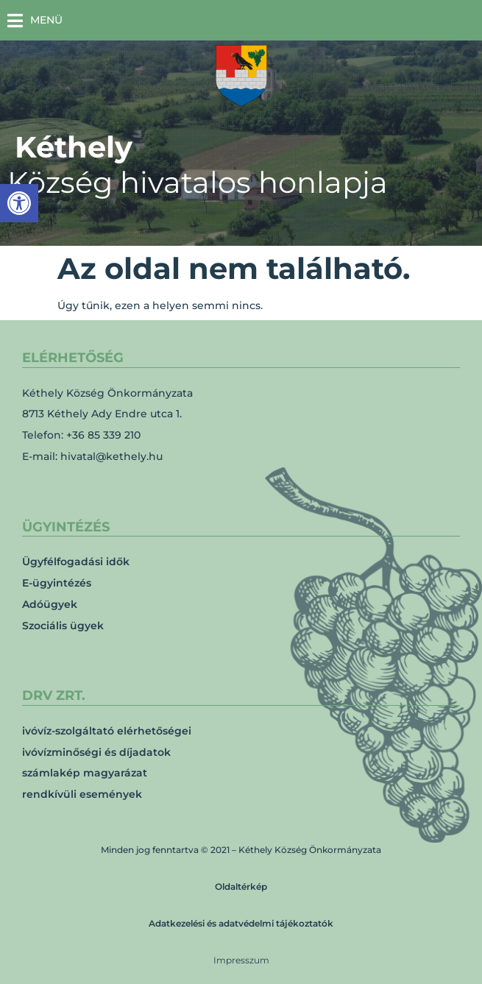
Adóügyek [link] (49, 604)
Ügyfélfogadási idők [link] (76, 561)
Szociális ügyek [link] (63, 625)
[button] (35, 20)
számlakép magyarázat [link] (84, 772)
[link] (19, 203)
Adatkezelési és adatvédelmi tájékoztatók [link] (241, 923)
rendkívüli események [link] (82, 794)
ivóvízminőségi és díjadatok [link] (96, 752)
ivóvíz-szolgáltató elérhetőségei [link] (106, 730)
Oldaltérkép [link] (241, 886)
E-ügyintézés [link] (56, 583)
